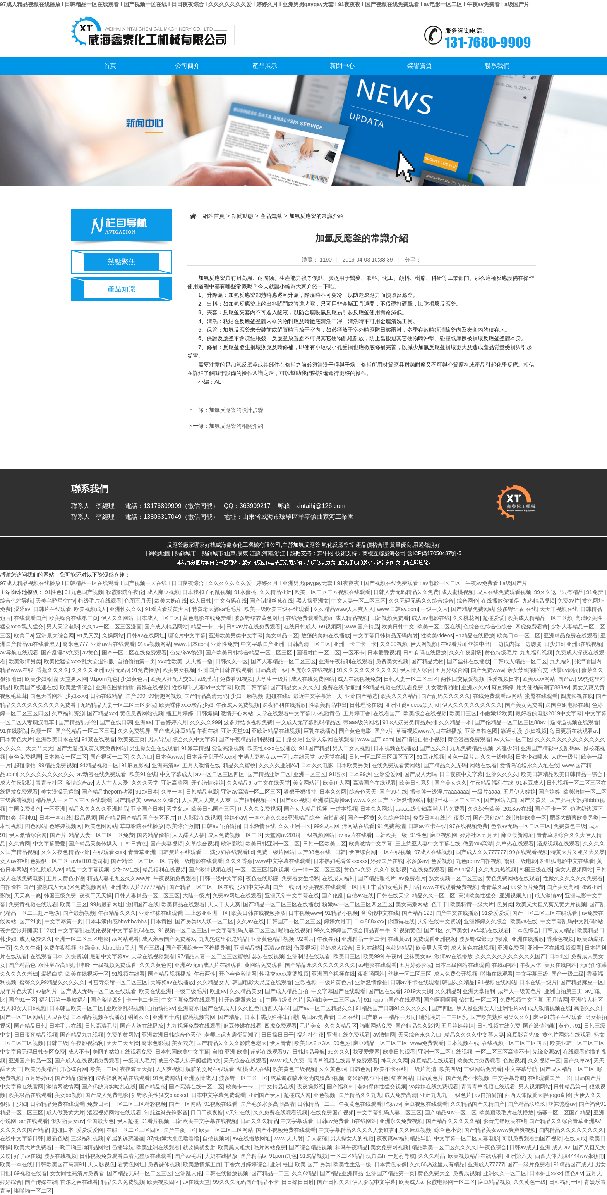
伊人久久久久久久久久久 (472, 705)
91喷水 (337, 774)
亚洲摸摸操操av (331, 800)
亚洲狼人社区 (587, 1000)
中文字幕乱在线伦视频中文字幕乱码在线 (106, 930)
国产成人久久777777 (481, 852)
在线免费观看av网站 (497, 696)
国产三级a (150, 948)
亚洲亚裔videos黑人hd (412, 705)
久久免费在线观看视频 (280, 1112)
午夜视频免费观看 (175, 878)
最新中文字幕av (109, 956)
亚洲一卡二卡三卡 (355, 644)
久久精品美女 (246, 991)
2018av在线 (517, 809)
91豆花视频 (430, 757)
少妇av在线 (125, 869)
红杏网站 (402, 1078)
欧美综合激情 (182, 826)
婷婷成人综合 (336, 948)
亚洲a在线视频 (584, 644)
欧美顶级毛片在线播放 (506, 1112)
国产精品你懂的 (74, 1078)
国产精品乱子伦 (77, 722)
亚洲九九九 (433, 1095)
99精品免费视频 (57, 765)
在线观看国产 (30, 618)
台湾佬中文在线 (380, 913)
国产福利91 (341, 1086)
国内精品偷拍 (153, 835)
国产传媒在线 (41, 1182)
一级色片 (461, 1095)
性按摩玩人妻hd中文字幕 (202, 687)
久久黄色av (332, 1069)
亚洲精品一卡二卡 (363, 939)
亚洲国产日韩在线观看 (225, 670)
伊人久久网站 (117, 618)
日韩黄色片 (429, 1078)
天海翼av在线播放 (172, 982)
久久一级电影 (496, 757)
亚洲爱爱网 (387, 774)
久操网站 (113, 635)
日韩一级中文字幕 (221, 878)
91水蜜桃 (245, 592)
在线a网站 (504, 965)
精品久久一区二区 (433, 895)
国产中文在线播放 (457, 913)
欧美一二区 (103, 1069)
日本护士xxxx (545, 1173)
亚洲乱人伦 (188, 1173)
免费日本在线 (429, 817)
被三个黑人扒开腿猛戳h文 (189, 1060)
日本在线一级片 (538, 982)
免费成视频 (466, 1173)
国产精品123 (417, 913)
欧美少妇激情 (41, 679)
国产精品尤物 (427, 661)
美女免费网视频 (389, 1147)
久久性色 (248, 1008)
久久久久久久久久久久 (47, 774)
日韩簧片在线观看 (179, 852)
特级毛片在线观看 (100, 601)
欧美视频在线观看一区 (330, 887)
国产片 (58, 835)
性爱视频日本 (503, 679)
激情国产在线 (142, 904)
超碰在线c (278, 696)
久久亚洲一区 (294, 826)
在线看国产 (386, 713)
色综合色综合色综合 (487, 626)
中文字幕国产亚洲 (262, 644)
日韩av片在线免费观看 (253, 626)
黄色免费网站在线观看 (513, 878)
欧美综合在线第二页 (73, 618)
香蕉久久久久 (52, 670)
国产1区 (433, 930)
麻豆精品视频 (494, 1182)
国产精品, (229, 1017)
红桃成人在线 (253, 1069)
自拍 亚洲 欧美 (230, 1052)
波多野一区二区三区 (243, 1078)
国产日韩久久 (333, 1182)
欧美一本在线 (16, 1164)
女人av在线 (13, 861)
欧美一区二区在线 (439, 626)
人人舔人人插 (188, 835)
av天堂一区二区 (513, 739)
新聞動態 (242, 216)
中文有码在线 (230, 601)
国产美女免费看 (524, 705)
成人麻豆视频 (163, 592)
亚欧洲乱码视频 (125, 1008)
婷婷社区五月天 (479, 835)
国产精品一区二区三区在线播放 (281, 904)
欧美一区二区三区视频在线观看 (332, 592)
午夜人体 (530, 965)
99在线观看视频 (528, 852)
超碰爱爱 (493, 618)
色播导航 (123, 1147)
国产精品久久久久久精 (453, 1121)
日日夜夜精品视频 (35, 1034)
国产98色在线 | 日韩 (321, 852)
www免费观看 (427, 1043)
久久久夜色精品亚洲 (65, 852)
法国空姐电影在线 (567, 705)
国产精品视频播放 (169, 974)
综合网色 (467, 601)
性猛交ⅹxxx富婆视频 (284, 974)
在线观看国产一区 (549, 1078)
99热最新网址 (106, 904)
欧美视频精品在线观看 (475, 1156)
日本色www (169, 757)
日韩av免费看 (332, 1121)
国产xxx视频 (295, 800)
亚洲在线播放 (527, 939)
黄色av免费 (357, 869)
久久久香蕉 (238, 861)
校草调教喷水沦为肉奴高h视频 (307, 1078)
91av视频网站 (154, 644)
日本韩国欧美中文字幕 (182, 1052)
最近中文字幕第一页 (317, 696)
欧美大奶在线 (170, 601)
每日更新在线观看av (574, 731)
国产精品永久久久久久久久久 (320, 965)
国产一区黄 (361, 817)
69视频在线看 (30, 1173)
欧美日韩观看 (399, 1052)
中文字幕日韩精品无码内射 (385, 635)
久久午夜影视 (390, 869)
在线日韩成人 (300, 626)
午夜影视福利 (87, 1043)
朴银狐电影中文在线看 (567, 861)
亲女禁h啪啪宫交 (527, 670)
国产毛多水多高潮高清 (267, 1104)
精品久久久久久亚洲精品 (98, 809)
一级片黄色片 (335, 982)
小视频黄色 (326, 713)
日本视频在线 (463, 1043)
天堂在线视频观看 (153, 956)
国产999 (135, 696)
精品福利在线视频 (164, 869)
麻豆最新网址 (517, 835)
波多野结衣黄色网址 (258, 618)
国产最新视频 (79, 913)
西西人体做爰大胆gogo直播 (538, 1095)
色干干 (439, 904)
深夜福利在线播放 (284, 705)
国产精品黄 (127, 800)
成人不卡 (79, 1052)
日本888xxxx (369, 921)
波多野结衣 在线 (517, 609)
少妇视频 (536, 731)
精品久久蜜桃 (239, 765)
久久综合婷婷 (393, 817)
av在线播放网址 (252, 1138)
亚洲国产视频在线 (333, 974)
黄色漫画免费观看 (469, 739)
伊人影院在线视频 (199, 817)
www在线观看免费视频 (450, 887)
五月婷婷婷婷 (457, 1026)
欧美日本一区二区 (518, 635)
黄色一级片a (462, 757)
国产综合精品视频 (310, 1147)
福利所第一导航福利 (63, 1000)
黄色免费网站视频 (141, 713)
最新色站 (57, 1138)
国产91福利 (462, 869)
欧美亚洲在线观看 (158, 1147)
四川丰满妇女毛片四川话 (390, 887)
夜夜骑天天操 (136, 1069)
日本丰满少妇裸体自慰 (271, 1017)
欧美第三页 (131, 739)
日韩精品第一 (570, 1086)
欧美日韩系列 (415, 783)
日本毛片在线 (65, 1026)
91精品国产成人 (573, 1164)
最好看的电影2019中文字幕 (549, 713)
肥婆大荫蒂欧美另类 (574, 817)
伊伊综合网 (362, 852)
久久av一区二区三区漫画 (112, 626)
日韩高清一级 (271, 670)
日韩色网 (360, 1069)
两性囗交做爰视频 (462, 679)
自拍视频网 (216, 1138)
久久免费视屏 (134, 731)
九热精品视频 (538, 601)
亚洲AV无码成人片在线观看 (208, 965)
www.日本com (191, 644)
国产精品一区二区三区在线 (201, 887)
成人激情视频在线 (549, 1008)
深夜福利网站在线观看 (123, 1078)
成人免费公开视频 (455, 974)
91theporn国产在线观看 (392, 1000)
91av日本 (146, 792)
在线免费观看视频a (309, 618)
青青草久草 (494, 887)
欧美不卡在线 (390, 1069)
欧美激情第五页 (202, 1164)
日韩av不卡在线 (427, 826)
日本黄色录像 (390, 1164)
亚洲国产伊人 (264, 1095)
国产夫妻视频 (166, 843)
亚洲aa (143, 722)
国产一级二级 (567, 974)
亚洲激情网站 (407, 800)
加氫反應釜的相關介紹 (236, 426)
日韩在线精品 (106, 696)
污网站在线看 (358, 826)
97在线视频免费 (468, 826)
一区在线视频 (395, 852)
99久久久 (339, 1052)
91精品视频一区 (99, 765)
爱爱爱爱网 (89, 1130)
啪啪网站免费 (376, 1026)
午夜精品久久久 (117, 913)
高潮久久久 (587, 1008)
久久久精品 (431, 1156)
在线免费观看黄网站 (396, 765)
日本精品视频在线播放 (98, 1017)
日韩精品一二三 (316, 1104)
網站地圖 (159, 553)
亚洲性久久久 (126, 609)
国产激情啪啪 (539, 1026)
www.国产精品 (361, 626)
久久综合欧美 (484, 809)
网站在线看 (483, 765)
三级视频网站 (318, 835)
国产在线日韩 (115, 722)
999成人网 (326, 826)
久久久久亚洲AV (278, 765)
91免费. (595, 592)
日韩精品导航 (308, 1052)
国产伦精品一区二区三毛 (85, 731)
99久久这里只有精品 (558, 592)
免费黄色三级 (570, 826)
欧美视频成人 (90, 609)
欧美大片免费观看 (479, 1060)
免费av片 (568, 601)
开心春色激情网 (238, 974)
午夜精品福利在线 (491, 783)
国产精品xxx (102, 713)
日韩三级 (57, 1043)
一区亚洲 (54, 809)
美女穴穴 (183, 1043)
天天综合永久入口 (419, 1034)
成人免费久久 (35, 939)
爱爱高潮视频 (228, 748)
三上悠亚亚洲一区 (206, 913)
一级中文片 (434, 609)
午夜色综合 (492, 1147)
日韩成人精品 (558, 930)
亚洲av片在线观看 (113, 644)
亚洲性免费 (224, 644)
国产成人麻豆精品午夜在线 (185, 731)
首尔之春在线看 (79, 1182)
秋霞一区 (41, 731)
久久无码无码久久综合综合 (421, 601)
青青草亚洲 (141, 852)
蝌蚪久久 (139, 1017)
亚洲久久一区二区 (504, 1173)
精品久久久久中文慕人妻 (474, 1034)
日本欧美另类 (352, 765)
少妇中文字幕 (253, 887)
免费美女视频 (392, 661)
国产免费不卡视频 (467, 1078)
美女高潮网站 (412, 904)
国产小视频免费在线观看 (286, 1130)
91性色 (53, 592)
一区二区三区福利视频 (262, 869)
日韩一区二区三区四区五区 (381, 757)
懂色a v (574, 1173)
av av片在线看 (354, 835)
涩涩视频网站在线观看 (114, 1112)
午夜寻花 (328, 939)
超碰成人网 (297, 1095)
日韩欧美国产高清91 (60, 1164)
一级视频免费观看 (114, 965)
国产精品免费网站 (472, 609)
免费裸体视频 (164, 1164)
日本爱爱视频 (383, 652)
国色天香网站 (46, 696)
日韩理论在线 (366, 705)
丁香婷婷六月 (171, 722)
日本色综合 (525, 930)
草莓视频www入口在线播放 (429, 731)
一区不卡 (354, 652)
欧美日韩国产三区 (213, 809)
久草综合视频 (201, 843)
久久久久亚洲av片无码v (100, 670)
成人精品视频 (351, 618)
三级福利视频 (87, 1138)
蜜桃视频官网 (199, 1017)
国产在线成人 (218, 1008)
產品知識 (121, 289)
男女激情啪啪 (442, 687)
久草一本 (172, 792)
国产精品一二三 (270, 1173)
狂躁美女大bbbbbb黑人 (107, 948)
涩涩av (22, 609)
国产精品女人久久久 (294, 687)
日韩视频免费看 (390, 618)
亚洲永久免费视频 (401, 1121)
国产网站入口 (500, 800)
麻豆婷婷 (502, 687)
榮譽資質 (419, 65)
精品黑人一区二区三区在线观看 (73, 800)
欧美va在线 (524, 921)
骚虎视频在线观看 (558, 843)
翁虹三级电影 (520, 861)
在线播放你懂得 (500, 601)
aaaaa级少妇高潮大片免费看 (430, 809)
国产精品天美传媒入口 (96, 843)
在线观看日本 (46, 956)
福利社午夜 (310, 1034)
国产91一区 (22, 1000)
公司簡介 (187, 65)
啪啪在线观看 (496, 974)
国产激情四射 (107, 1000)
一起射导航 (401, 1156)
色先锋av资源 (186, 652)
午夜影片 (459, 817)
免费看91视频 (236, 679)
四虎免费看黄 (531, 626)
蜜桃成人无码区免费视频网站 (72, 887)
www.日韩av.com (397, 609)
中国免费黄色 (25, 809)
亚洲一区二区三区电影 (82, 939)
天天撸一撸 (199, 661)
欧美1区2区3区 (312, 1043)
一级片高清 (422, 1069)
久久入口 (142, 757)
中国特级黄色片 (285, 1000)
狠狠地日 (11, 679)
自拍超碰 (334, 817)
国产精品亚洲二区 (269, 774)
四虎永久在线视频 (312, 670)
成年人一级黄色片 (519, 991)
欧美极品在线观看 (30, 1095)
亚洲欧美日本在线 (57, 739)
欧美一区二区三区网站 (226, 1130)
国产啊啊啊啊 (440, 1000)
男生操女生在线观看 (153, 748)
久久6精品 (304, 1173)
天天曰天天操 (122, 1043)
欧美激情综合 (76, 687)
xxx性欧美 (170, 661)
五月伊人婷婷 (519, 792)
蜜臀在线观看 (541, 696)
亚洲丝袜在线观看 (160, 913)
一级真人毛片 (139, 1060)
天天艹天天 (39, 748)
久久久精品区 (340, 1026)
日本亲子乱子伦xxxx (211, 757)
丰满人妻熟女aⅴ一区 (263, 757)
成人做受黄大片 (65, 1112)
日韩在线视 (369, 948)
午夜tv (393, 956)
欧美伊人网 (336, 783)
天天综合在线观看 (245, 1060)
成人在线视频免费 (359, 679)
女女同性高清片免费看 (77, 1173)
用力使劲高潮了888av (542, 687)
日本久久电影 (317, 765)
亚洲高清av (165, 765)
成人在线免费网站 (312, 679)
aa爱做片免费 (527, 887)
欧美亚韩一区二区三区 (577, 1043)
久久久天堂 (144, 783)
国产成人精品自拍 (286, 991)
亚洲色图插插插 (115, 687)
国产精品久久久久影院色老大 (231, 1043)
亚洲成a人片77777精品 (138, 887)
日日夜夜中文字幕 (461, 774)
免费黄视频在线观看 (33, 904)
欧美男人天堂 (432, 948)
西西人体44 (276, 1008)
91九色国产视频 (84, 592)
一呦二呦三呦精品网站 (82, 1147)
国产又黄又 (532, 800)
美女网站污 (306, 783)
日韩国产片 (587, 1078)
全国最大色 (100, 1121)
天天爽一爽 (27, 895)
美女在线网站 (560, 965)
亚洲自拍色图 (481, 731)
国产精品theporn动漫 (107, 792)
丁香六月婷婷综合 (245, 1164)
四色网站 (35, 826)
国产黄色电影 (355, 731)
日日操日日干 (277, 1034)
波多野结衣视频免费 (248, 722)
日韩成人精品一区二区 (520, 661)
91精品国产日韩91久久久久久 (392, 1008)
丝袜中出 (479, 644)
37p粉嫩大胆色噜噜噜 (173, 1138)
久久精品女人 (213, 982)
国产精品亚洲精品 (341, 1173)
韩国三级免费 (60, 895)
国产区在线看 (384, 991)
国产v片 (383, 731)
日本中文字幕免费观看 (218, 1095)
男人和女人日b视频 (23, 1008)
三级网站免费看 (483, 1069)
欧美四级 (450, 1069)
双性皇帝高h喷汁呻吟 (64, 965)
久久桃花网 (466, 618)
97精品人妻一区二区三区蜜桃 (213, 956)
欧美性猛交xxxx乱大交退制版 (79, 661)
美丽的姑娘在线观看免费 (122, 1052)
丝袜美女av (417, 956)
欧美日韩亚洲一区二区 (272, 843)
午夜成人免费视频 (237, 705)
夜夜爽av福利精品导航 (404, 1138)
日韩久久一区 (231, 661)
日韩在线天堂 (393, 895)
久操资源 (76, 956)
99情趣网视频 (165, 696)
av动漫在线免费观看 (101, 774)
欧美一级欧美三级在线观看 (277, 609)
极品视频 (85, 817)
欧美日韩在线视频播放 (258, 913)
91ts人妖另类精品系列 (409, 722)
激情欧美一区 (530, 817)
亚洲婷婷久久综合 (485, 921)
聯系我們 (497, 65)
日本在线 (347, 1017)
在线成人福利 (338, 878)
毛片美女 (310, 1026)
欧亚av (218, 991)
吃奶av (392, 1104)
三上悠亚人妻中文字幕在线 (427, 843)
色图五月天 (137, 601)
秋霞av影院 (564, 670)
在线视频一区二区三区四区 (514, 1043)
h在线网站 (364, 1121)
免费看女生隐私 (300, 878)
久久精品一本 (455, 722)
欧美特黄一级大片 (472, 904)
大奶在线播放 (221, 1156)
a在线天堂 (302, 757)
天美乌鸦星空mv (55, 601)
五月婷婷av (38, 1078)
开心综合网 (73, 1069)
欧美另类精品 (41, 1069)
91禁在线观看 (98, 739)
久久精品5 (447, 991)
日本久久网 (332, 792)
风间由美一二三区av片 (333, 1000)
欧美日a (23, 635)
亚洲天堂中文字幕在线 (292, 895)
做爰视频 (305, 948)
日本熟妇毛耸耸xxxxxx (341, 861)
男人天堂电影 (62, 626)
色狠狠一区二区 (49, 861)
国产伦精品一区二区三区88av (511, 722)
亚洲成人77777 (486, 1164)
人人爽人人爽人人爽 (206, 800)
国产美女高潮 (563, 887)
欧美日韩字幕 (251, 687)
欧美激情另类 (25, 661)
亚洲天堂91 (235, 731)
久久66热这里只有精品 (437, 1164)
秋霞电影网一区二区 (450, 1182)
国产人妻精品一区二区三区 (283, 661)
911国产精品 (314, 748)
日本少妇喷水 (532, 757)
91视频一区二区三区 (183, 930)
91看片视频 (155, 1121)
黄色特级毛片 (501, 652)
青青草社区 (49, 783)
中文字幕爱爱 (49, 843)
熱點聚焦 (121, 262)
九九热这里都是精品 (223, 939)
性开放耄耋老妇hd (241, 1000)
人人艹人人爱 (112, 783)
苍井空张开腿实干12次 (27, 930)
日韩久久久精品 (259, 1121)
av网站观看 (125, 939)
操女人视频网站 (574, 869)
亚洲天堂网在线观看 (330, 739)
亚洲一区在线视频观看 (554, 948)
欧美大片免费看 (33, 1147)
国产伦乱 (332, 895)
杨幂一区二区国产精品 (564, 1112)
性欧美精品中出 (328, 705)
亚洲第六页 (518, 1156)
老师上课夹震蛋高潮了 (231, 1034)
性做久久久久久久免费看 (573, 878)
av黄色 (90, 652)
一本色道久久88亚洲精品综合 (284, 817)
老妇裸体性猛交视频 (381, 1086)
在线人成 (575, 1138)
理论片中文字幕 (187, 635)
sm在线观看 (33, 1121)
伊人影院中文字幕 (374, 1182)
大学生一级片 (272, 679)
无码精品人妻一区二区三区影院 (118, 705)
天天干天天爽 (224, 904)
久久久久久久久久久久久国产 (510, 956)
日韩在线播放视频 (226, 1173)
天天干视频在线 (559, 609)
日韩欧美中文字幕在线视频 (204, 1121)
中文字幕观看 (297, 1121)
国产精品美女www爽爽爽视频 (499, 1130)
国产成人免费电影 (107, 1095)
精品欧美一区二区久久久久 (444, 1147)
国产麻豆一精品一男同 (389, 1017)
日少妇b (554, 644)
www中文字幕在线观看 (282, 861)
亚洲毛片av (511, 1008)
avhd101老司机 (89, 861)
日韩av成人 (523, 1147)
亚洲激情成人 (199, 1078)
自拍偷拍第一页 (136, 661)
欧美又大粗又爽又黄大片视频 (551, 904)
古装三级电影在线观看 (195, 861)
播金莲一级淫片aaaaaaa (439, 792)
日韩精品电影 (202, 792)
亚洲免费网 (511, 948)
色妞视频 (514, 1060)
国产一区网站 (185, 1104)
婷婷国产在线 (386, 861)
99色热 (341, 1043)
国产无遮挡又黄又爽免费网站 (91, 748)
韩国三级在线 (536, 869)
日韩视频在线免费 (498, 1026)
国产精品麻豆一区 (582, 982)
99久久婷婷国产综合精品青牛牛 (352, 930)
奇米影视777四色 (367, 1078)
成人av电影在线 (431, 618)
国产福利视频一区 (255, 800)
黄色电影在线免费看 (207, 618)
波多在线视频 (60, 1156)
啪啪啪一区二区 (33, 1191)
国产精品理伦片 (377, 878)
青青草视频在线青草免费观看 (342, 1060)
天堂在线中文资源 (439, 921)
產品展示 (264, 65)
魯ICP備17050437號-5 (434, 553)
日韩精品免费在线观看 (57, 1104)
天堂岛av (177, 809)
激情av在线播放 (453, 956)
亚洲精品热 (247, 948)
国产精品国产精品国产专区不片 (137, 817)
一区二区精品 (346, 1156)
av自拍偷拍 (488, 1095)
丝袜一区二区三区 (409, 974)
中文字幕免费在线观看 (188, 1000)
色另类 (505, 904)
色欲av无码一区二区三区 (521, 826)
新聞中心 (342, 65)
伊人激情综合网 (28, 835)
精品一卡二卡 (207, 626)
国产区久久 (433, 748)
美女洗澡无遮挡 (60, 792)
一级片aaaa (486, 792)
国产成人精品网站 (166, 626)
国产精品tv (253, 1156)
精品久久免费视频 (122, 1182)
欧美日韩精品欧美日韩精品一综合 (562, 774)
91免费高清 (391, 826)
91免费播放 (146, 670)
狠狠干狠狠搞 (300, 792)
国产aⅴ (566, 679)
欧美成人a (411, 1182)
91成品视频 (314, 1156)
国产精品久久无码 (445, 765)
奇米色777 (75, 644)
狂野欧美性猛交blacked (160, 1095)
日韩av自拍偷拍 (221, 826)
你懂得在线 (401, 921)
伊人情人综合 (416, 670)
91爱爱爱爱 (495, 913)
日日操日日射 (297, 1182)
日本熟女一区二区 (65, 757)
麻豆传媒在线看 (242, 1026)
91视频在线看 (128, 974)
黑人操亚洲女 (312, 601)
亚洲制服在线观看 (308, 956)
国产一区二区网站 (21, 1017)
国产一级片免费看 (528, 1164)
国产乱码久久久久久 (445, 696)
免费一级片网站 (276, 852)
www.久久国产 (371, 800)
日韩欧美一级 (391, 835)
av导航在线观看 (19, 652)
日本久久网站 (376, 809)
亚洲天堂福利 (479, 991)
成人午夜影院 (16, 783)
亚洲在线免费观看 (348, 1034)
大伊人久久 (587, 1095)
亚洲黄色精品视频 (272, 939)
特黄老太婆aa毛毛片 (217, 609)
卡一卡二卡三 (142, 1000)
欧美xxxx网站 (539, 679)
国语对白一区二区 (318, 652)
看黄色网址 (131, 1164)
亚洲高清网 (174, 783)
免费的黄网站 (122, 1034)
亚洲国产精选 (361, 696)
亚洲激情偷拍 (371, 982)
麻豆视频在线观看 (426, 1104)
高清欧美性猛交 (477, 895)
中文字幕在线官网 (21, 1086)
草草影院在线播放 (141, 826)
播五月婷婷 (179, 713)
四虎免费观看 (280, 1026)
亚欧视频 (306, 982)
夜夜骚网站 (371, 974)
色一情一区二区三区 (316, 869)
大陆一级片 (196, 895)
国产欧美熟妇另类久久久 (500, 1017)
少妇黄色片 (134, 679)
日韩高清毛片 (101, 1026)
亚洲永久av (475, 687)
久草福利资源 (68, 713)
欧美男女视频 (179, 670)
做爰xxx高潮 (478, 843)
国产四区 (442, 1008)
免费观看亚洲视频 (434, 939)
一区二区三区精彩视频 (139, 1104)
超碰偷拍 (25, 765)
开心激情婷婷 (207, 783)
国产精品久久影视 (417, 1026)
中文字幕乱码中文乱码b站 (571, 921)
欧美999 (373, 956)
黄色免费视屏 (25, 757)
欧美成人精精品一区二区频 (540, 618)
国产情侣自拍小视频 (420, 739)
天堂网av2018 (282, 835)
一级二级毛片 (191, 991)
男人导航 (159, 739)
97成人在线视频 (433, 852)
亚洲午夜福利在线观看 (346, 661)
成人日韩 (200, 601)
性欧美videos (437, 635)
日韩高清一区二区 (309, 644)
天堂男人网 (73, 679)
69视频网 (330, 626)
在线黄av (399, 939)
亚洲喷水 (188, 1008)
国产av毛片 (188, 1156)
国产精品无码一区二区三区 (139, 1173)
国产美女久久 (450, 783)
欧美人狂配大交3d (173, 679)
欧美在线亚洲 (155, 991)
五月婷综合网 (452, 670)
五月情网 (557, 1000)
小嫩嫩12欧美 (496, 713)
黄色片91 (570, 1026)
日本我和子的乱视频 (206, 592)
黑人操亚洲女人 (475, 1008)
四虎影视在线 (577, 696)
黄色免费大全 (434, 1173)
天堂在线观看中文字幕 (283, 713)
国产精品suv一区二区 (451, 1112)
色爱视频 (442, 861)
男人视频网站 (534, 1086)
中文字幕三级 (532, 974)
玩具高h (375, 1156)
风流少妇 (507, 748)
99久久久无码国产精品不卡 (246, 1182)
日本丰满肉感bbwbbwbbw (116, 921)
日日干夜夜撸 (206, 1112)
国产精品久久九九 (360, 1095)
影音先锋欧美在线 (504, 1121)
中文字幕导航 (521, 1069)
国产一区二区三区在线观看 (545, 913)
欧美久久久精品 (399, 696)
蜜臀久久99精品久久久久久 (52, 982)
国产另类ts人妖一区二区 (204, 921)
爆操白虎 (52, 974)
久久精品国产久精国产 (477, 1104)
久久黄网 (19, 843)
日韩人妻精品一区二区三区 (147, 895)
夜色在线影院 (262, 878)
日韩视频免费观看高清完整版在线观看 (125, 1156)
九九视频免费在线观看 (193, 1026)
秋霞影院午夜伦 (125, 592)
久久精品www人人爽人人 (344, 609)
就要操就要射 (199, 1147)
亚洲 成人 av (555, 1147)
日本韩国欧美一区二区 (76, 1008)
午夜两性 (205, 974)
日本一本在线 (55, 817)
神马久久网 (394, 1060)
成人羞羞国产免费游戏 (169, 939)
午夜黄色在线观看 (360, 1104)
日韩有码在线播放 (424, 652)
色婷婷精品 (399, 948)
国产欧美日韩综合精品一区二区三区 (250, 652)
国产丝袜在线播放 (468, 661)
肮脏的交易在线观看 (209, 1069)
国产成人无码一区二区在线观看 (98, 991)
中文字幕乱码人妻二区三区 (243, 930)
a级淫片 (207, 679)
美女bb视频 (68, 1095)
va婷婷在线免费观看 (433, 1086)
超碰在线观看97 (269, 1052)
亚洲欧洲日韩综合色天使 (171, 1034)
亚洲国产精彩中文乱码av (551, 748)
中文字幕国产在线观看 (338, 991)
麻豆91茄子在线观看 (558, 1017)
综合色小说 (447, 1130)
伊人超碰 (128, 1121)
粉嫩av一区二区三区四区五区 (357, 904)
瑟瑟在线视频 (268, 956)
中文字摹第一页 (63, 921)
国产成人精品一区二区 (567, 1069)
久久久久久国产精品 (24, 1130)
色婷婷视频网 (65, 826)
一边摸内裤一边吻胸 (517, 644)
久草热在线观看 (515, 843)
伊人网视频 (423, 644)
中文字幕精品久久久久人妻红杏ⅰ (357, 1130)
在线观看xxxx (109, 852)
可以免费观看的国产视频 (532, 1138)
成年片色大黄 (16, 991)
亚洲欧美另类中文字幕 (236, 635)
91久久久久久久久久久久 (367, 670)
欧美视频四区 (163, 1182)
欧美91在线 (143, 774)
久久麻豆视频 (415, 1130)
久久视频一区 (544, 1060)
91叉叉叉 (88, 635)
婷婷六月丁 (337, 921)
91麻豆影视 (135, 765)
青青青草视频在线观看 (488, 1086)
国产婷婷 (549, 792)
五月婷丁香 (356, 713)
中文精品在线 (277, 1086)
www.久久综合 (161, 800)
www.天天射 (288, 1138)
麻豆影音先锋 (523, 1034)
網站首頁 (214, 216)
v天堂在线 (238, 1112)
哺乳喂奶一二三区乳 (443, 1017)
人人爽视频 (169, 1069)
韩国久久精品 (458, 982)
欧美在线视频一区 (87, 974)
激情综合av (79, 783)
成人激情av (548, 895)
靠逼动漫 (511, 731)
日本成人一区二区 (158, 618)
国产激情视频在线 (210, 869)
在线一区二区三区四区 (133, 1130)
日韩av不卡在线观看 (414, 982)
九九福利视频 (536, 652)
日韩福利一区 (565, 1182)
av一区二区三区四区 (219, 774)
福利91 (27, 817)
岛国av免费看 (317, 1017)
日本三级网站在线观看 (462, 965)
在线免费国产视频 (332, 1112)
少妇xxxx (76, 696)
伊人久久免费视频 (259, 809)
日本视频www (305, 913)
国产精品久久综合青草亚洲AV (565, 1121)
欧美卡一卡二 (242, 1086)
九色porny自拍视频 (479, 861)
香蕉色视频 (560, 939)
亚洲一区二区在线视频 (445, 1052)
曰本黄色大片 (16, 739)
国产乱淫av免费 (60, 652)
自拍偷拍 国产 (17, 887)
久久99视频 (394, 644)
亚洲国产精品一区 (30, 1060)
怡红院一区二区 (478, 1000)
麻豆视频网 (443, 835)
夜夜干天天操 (95, 895)
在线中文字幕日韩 (21, 1138)
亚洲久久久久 (502, 774)
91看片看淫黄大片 (167, 609)
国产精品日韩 (30, 1026)
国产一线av (286, 887)
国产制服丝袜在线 (271, 601)
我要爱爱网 (366, 1052)
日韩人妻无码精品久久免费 (406, 592)
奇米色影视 (155, 1043)
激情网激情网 (62, 1086)
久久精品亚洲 (275, 592)
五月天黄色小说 (65, 878)
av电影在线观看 (377, 965)
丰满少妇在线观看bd (229, 852)
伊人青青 (280, 1043)
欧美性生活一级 (352, 1164)
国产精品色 (22, 965)
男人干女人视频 (351, 748)
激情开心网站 (237, 713)
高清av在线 (277, 948)
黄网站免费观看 (263, 965)
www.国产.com (375, 739)
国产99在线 (393, 792)
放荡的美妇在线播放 (325, 635)
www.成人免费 (287, 1060)
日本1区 (558, 956)
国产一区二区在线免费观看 (134, 652)
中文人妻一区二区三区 (358, 601)
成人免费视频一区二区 (235, 835)
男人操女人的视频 (352, 1138)
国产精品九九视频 (81, 1034)
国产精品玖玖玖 (526, 1104)
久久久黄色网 (155, 965)
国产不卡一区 (551, 809)
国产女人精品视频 (305, 809)
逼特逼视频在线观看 (574, 722)
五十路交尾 (289, 739)
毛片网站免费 (270, 1147)
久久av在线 (250, 921)
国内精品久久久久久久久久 (571, 1130)
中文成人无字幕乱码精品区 (308, 722)
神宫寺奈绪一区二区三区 (117, 982)
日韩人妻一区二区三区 (411, 679)
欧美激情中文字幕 (370, 843)
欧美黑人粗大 (234, 1147)
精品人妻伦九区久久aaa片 (118, 878)
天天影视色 (101, 1164)
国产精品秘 (152, 1086)
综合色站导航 (16, 601)
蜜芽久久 (592, 670)
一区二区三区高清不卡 (502, 1052)
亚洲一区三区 (309, 774)
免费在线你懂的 (341, 687)
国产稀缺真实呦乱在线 (109, 1086)
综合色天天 (362, 792)
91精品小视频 (341, 913)
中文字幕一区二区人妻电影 (466, 1138)
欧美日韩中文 (398, 626)
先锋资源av (546, 1052)
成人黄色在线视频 (472, 948)
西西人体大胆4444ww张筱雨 (569, 1156)
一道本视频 (343, 809)
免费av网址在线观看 (237, 895)
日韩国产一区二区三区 (294, 921)
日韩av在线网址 (146, 635)
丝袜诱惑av (562, 1104)
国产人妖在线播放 (141, 1026)
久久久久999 (205, 722)
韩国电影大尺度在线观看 (262, 982)
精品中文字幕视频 (87, 869)
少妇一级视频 (247, 696)
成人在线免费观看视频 (504, 592)
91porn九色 (104, 679)
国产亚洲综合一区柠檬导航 (198, 948)
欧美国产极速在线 (35, 687)
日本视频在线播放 (395, 748)
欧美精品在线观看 (183, 904)
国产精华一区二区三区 (138, 861)
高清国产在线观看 (374, 783)
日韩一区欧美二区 (324, 843)
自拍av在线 (360, 895)
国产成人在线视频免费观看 (87, 1060)
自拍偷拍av (161, 1008)
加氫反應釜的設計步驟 (236, 410)
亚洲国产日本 (147, 809)
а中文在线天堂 (272, 783)
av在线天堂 (196, 1182)
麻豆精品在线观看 (432, 1060)
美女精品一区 (282, 635)
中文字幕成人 (176, 774)
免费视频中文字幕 (521, 1000)
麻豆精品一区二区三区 (380, 1043)
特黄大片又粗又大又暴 (577, 852)
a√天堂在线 (332, 757)
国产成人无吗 (420, 774)
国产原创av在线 (492, 817)
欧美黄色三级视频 (294, 1069)
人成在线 (57, 1017)
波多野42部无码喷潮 (484, 939)
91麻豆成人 (530, 783)
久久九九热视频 (497, 869)
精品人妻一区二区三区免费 (101, 835)
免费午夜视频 (60, 948)
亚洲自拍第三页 (563, 991)
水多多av (417, 861)
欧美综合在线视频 (425, 713)
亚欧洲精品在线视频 (276, 731)
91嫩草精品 (195, 748)
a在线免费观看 (427, 869)
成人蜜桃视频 (457, 592)
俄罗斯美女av (67, 1121)
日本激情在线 (259, 826)
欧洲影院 (232, 843)
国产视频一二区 (109, 757)
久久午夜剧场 (465, 652)
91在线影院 (14, 731)
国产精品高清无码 (206, 696)
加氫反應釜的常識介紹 (316, 216)
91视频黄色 (407, 930)
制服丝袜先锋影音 (166, 1112)
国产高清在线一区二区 (196, 1086)
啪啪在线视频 (294, 930)
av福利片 (47, 991)
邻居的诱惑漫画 (125, 1138)
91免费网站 (167, 1078)
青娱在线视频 (152, 687)
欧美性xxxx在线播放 (271, 748)
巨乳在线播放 (320, 731)
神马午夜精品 (351, 1147)
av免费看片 (412, 878)
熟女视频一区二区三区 (456, 878)
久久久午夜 (27, 948)
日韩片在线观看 (52, 609)
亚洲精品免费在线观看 (571, 635)
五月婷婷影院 (416, 965)
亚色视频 (324, 1095)
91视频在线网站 (497, 982)
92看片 (305, 939)
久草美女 (457, 930)
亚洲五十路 (166, 1017)
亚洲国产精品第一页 (390, 1173)
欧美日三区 (463, 713)
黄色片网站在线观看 (566, 1034)
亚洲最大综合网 (55, 635)
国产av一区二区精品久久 (323, 1008)
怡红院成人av (46, 869)
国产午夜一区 (179, 1130)
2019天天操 (418, 991)
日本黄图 (161, 921)
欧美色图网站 (101, 826)
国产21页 (30, 921)
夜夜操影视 (310, 1086)
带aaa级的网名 (361, 722)
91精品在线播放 (475, 635)
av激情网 (384, 1034)
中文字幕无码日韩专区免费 (32, 1052)
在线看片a (453, 644)
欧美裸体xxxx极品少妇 (186, 705)
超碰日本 (63, 1130)
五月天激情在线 (201, 765)
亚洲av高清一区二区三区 (251, 792)
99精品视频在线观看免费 (393, 687)
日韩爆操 (207, 713)
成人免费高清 (400, 1095)
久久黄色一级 (529, 1182)
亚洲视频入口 (515, 895)
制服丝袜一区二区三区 (454, 800)
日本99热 (360, 774)
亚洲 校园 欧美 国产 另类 (300, 1164)
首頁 (110, 65)
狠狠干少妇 (13, 1104)
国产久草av (577, 1060)
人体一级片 (564, 757)
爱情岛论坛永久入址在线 (529, 765)
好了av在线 (27, 1156)
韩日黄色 (136, 843)
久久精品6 (239, 783)
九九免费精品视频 (471, 748)
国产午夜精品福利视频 (246, 739)
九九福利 (561, 661)
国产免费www (487, 670)
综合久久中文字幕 (194, 739)
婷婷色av (235, 817)
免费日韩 (98, 1104)
